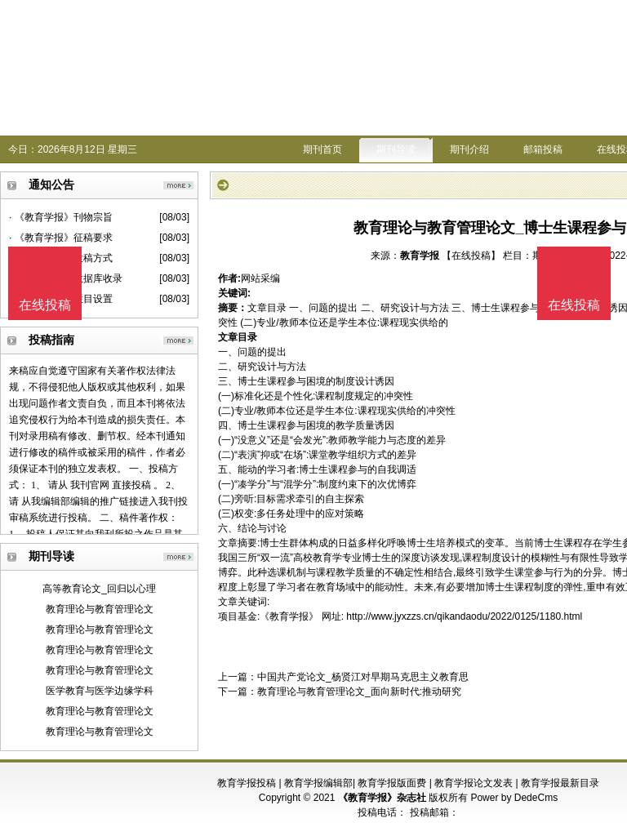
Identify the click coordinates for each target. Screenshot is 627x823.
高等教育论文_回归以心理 (99, 588)
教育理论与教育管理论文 (99, 609)
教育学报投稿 (246, 783)
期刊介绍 (469, 149)
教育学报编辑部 (318, 783)
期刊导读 (396, 149)
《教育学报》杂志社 (382, 797)
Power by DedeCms (514, 797)
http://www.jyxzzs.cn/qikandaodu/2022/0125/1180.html (464, 616)
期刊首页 (322, 149)
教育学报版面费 (392, 783)
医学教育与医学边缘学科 (99, 690)
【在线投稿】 (471, 255)
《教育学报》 (289, 616)
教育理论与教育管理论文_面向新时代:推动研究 (359, 691)
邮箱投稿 (543, 149)
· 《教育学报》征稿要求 (61, 237)
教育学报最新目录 (560, 783)
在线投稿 (574, 305)
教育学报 (419, 255)
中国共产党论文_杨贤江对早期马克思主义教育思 (363, 677)
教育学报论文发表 (473, 783)
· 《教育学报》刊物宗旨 (61, 217)
